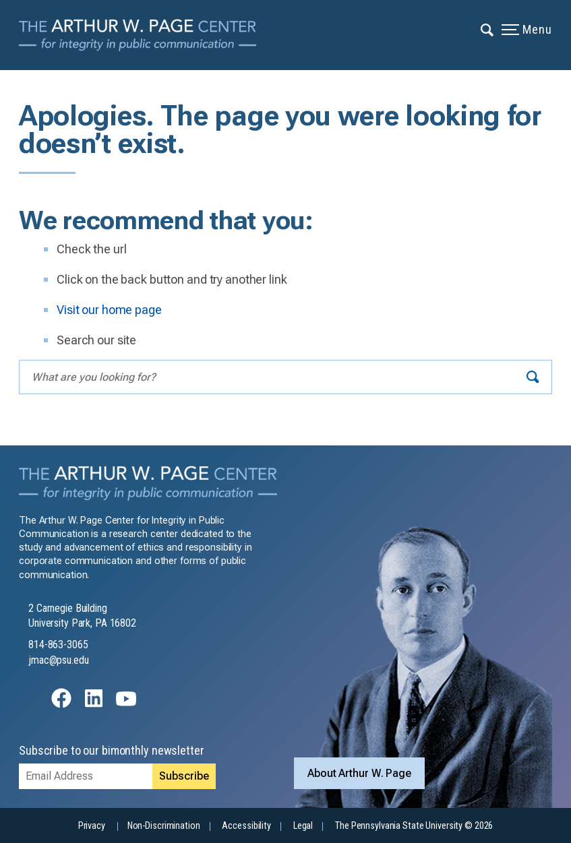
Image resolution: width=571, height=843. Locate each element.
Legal (303, 826)
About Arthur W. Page (359, 773)
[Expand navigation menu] (488, 29)
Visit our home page (109, 310)
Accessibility (246, 826)
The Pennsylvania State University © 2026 (414, 826)
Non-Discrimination (163, 826)
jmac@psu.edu (58, 660)
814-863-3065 (58, 644)
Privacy (91, 826)
